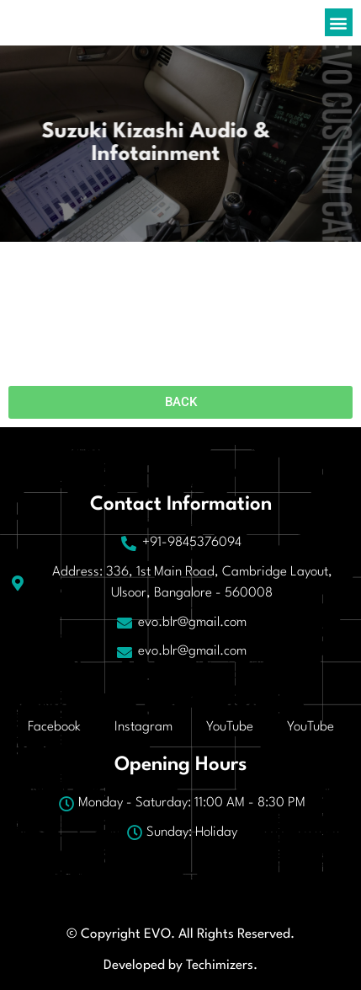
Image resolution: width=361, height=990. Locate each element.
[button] (339, 22)
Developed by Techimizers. (180, 965)
